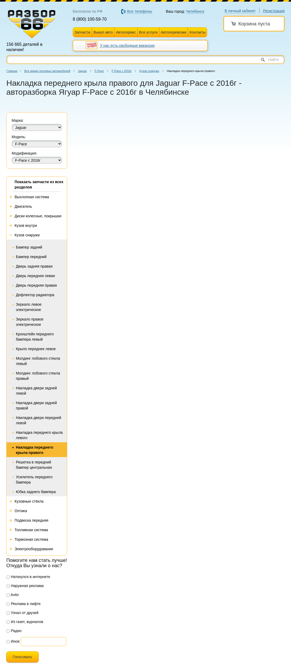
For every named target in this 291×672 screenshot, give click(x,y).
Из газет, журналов (24, 622)
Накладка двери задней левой (36, 390)
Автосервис (126, 32)
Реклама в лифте (23, 604)
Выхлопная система (32, 197)
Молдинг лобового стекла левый (38, 361)
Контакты (197, 32)
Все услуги (148, 32)
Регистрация (274, 11)
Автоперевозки (174, 32)
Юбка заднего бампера (36, 492)
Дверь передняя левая (35, 276)
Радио (13, 631)
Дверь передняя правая (36, 285)
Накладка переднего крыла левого (39, 435)
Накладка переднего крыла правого (34, 450)
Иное (13, 641)
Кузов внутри (26, 225)
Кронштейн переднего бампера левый (35, 336)
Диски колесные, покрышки (38, 216)
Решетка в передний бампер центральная (34, 465)
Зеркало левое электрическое (29, 307)
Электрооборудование (34, 549)
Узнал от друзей (22, 613)
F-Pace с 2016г (122, 71)
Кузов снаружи (149, 71)
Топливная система (31, 530)
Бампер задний (29, 247)
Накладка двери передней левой (38, 420)
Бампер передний (31, 257)
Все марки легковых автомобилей (47, 71)
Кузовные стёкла (29, 501)
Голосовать (22, 657)
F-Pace (99, 71)
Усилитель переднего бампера (34, 479)
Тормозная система (31, 539)
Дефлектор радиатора (35, 295)
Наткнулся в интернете (28, 577)
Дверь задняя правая (34, 266)
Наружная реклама (25, 586)
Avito (12, 595)
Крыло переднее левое (36, 349)
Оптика (21, 511)
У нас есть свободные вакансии (127, 45)
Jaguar (82, 71)
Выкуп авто (103, 32)
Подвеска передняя (31, 520)
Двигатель (23, 206)
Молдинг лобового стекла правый (38, 376)
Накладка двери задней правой (36, 405)
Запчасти (82, 32)
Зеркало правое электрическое (29, 322)
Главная (11, 71)
